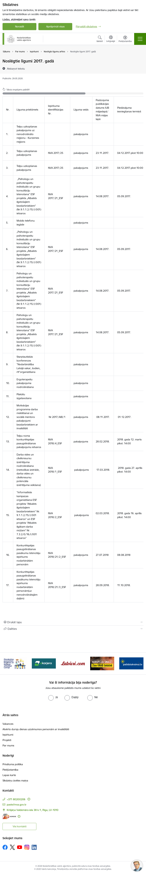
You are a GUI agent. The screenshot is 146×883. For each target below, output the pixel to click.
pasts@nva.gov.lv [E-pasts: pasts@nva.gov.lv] (16, 804)
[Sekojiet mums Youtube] (19, 847)
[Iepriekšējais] (7, 663)
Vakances (8, 723)
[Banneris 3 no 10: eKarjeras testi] (73, 663)
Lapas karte (9, 775)
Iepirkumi (8, 734)
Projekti (7, 740)
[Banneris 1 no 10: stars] (15, 663)
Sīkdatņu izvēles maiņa (15, 780)
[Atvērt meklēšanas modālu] (100, 39)
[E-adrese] (9, 816)
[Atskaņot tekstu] (16, 69)
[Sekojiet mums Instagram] (26, 847)
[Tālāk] (138, 663)
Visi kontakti (19, 826)
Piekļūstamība (10, 769)
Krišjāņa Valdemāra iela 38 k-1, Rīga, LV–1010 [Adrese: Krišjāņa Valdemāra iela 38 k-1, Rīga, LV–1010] (32, 810)
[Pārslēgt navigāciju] (140, 39)
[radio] (53, 697)
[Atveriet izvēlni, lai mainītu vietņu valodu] (111, 39)
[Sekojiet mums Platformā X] (12, 847)
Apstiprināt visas (55, 26)
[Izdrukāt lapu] (73, 622)
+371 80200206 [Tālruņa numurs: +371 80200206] (16, 799)
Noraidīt (19, 26)
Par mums (8, 745)
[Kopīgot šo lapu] (73, 629)
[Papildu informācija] (29, 799)
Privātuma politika (13, 764)
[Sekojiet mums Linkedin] (34, 847)
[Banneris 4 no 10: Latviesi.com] (102, 663)
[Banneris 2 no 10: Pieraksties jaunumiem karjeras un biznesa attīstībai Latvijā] (44, 663)
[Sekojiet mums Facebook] (5, 847)
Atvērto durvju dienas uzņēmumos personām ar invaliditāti (36, 729)
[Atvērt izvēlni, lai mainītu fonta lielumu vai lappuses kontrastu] (125, 39)
